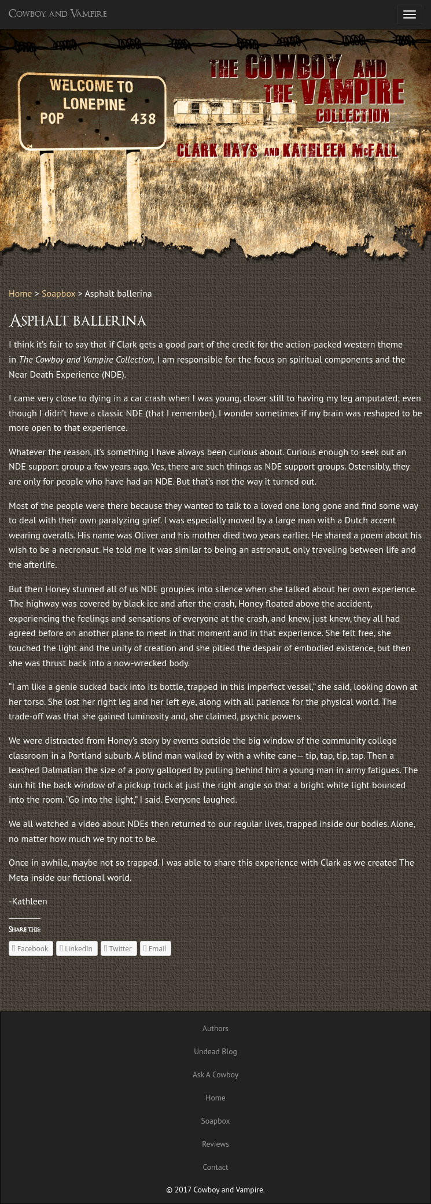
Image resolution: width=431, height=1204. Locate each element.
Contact (215, 1167)
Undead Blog (215, 1051)
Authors (215, 1028)
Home (20, 293)
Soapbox (58, 293)
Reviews (215, 1144)
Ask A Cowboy (215, 1074)
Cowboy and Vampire (58, 14)
